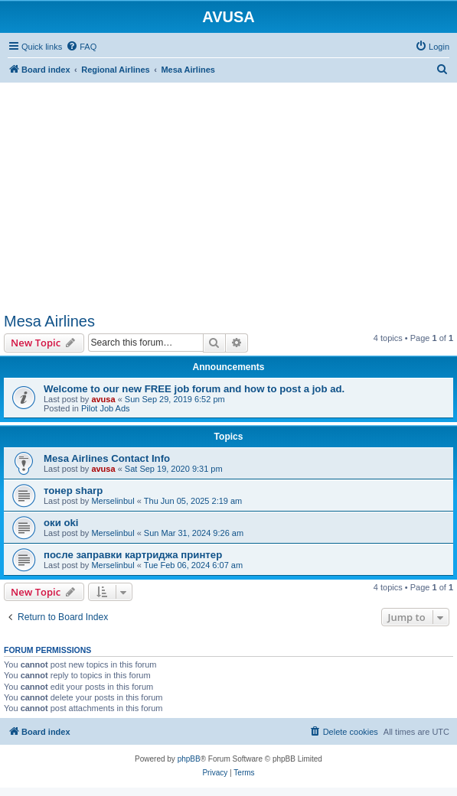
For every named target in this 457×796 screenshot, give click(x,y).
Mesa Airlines (49, 321)
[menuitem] (81, 46)
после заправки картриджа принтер (133, 554)
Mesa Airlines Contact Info (107, 458)
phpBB (189, 759)
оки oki (61, 522)
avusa (103, 399)
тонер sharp (73, 490)
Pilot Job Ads (105, 408)
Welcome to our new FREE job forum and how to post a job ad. (194, 389)
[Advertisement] (228, 190)
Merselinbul (112, 500)
